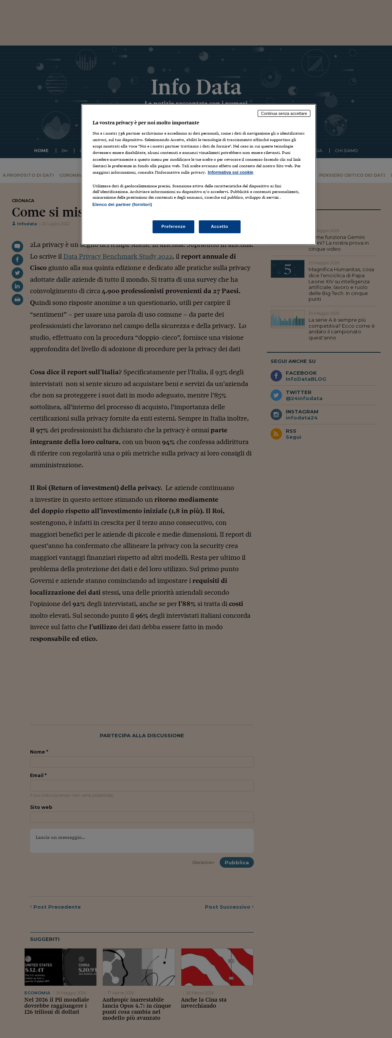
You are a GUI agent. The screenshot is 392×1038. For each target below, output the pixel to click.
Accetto (219, 226)
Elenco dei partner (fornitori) (122, 204)
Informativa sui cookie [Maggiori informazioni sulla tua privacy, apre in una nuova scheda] (230, 172)
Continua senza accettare (284, 113)
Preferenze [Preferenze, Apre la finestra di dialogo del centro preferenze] (173, 226)
